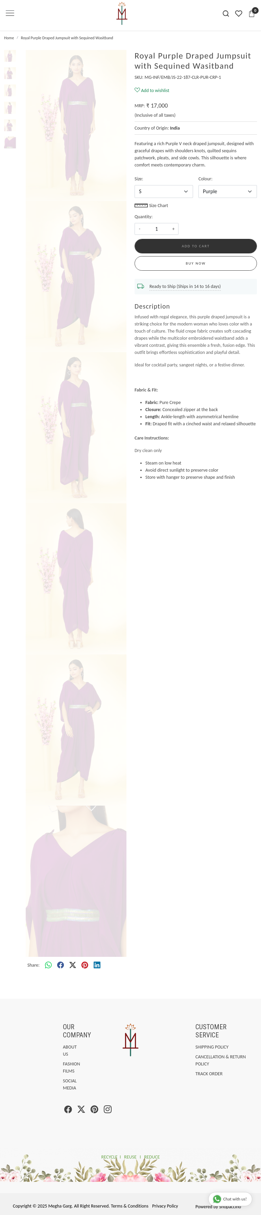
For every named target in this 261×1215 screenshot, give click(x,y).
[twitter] (73, 965)
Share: (33, 965)
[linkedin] (97, 965)
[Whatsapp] (48, 965)
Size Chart (151, 205)
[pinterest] (85, 965)
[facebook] (60, 965)
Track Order (208, 1074)
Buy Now (196, 263)
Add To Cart (196, 246)
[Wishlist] (238, 13)
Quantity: (143, 217)
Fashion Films (64, 1067)
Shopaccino (230, 1207)
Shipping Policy (212, 1047)
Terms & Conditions (129, 1206)
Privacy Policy (165, 1206)
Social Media (64, 1084)
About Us (64, 1050)
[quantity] (157, 229)
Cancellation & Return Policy (220, 1060)
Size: (139, 179)
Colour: (205, 179)
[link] (225, 14)
